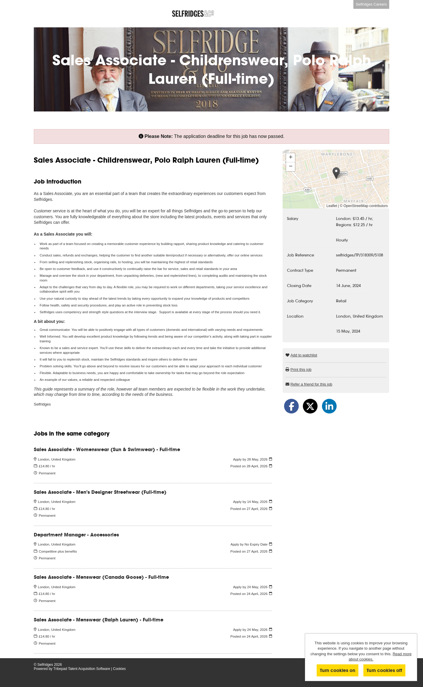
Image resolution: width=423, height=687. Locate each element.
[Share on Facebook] (291, 406)
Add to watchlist (304, 355)
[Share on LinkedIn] (329, 406)
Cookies (119, 669)
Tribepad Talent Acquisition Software (81, 669)
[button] (336, 173)
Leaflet (331, 206)
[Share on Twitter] (310, 406)
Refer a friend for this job (311, 384)
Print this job (301, 369)
